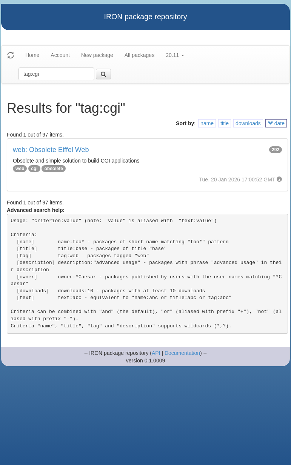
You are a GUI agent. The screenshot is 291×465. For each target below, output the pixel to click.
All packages (139, 55)
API (156, 353)
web (19, 168)
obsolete (53, 168)
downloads (248, 123)
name (207, 123)
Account (60, 55)
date (276, 123)
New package (97, 55)
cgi (34, 168)
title (224, 123)
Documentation (182, 353)
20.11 (175, 55)
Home (32, 55)
